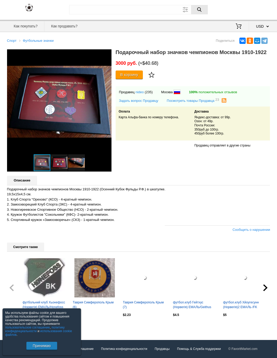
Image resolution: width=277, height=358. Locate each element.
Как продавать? (64, 26)
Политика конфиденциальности (124, 349)
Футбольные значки (38, 41)
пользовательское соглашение (27, 327)
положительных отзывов (213, 92)
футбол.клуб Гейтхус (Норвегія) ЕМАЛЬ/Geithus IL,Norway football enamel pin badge (193, 305)
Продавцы (162, 349)
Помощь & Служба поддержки (199, 349)
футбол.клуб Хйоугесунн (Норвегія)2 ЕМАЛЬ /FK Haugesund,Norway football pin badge (245, 305)
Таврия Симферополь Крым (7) (143, 305)
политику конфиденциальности (35, 329)
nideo (139, 92)
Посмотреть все (18, 326)
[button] (107, 54)
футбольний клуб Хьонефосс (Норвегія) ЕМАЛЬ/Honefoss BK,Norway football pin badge (44, 305)
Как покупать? (26, 26)
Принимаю (42, 346)
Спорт (12, 41)
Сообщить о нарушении (251, 230)
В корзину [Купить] (129, 74)
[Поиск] (199, 9)
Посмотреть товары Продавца (193, 100)
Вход (239, 9)
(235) (148, 92)
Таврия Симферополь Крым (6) (93, 305)
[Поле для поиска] (138, 9)
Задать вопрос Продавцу (138, 101)
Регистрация (259, 9)
